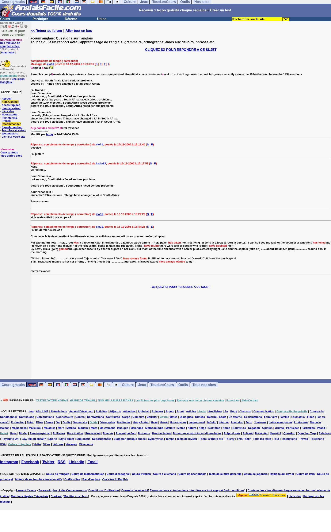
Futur (30, 422)
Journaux (260, 422)
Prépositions (232, 433)
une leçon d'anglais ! (12, 80)
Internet (224, 422)
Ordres (279, 427)
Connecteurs (64, 416)
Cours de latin (305, 473)
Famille (284, 416)
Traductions (289, 438)
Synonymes (155, 438)
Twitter (48, 462)
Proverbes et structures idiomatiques (197, 433)
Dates (173, 416)
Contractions (95, 416)
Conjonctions (45, 416)
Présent (248, 433)
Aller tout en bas (78, 30)
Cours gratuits (13, 385)
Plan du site (9, 117)
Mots (94, 427)
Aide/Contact (9, 101)
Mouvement (107, 427)
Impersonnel (197, 422)
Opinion (267, 427)
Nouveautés (9, 114)
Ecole (222, 416)
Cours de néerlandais (192, 473)
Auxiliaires (215, 411)
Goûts (66, 422)
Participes (292, 427)
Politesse (59, 433)
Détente (71, 19)
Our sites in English (115, 479)
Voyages (71, 444)
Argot (180, 411)
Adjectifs (115, 411)
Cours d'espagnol (118, 473)
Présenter (261, 433)
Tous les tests (262, 438)
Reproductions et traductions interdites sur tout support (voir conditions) (197, 490)
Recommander (11, 124)
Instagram (9, 462)
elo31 (50, 64)
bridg (49, 134)
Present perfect (126, 433)
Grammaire (80, 422)
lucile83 (101, 163)
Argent (170, 411)
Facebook (30, 462)
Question (289, 433)
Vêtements (86, 444)
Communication (264, 411)
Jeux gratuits (9, 152)
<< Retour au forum (46, 30)
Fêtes (39, 422)
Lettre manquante (280, 422)
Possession (92, 433)
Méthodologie (154, 427)
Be (226, 411)
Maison (4, 427)
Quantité (275, 433)
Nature (191, 427)
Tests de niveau (186, 438)
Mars (61, 427)
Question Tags (307, 433)
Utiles (101, 19)
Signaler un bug (12, 127)
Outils (183, 385)
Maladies (49, 427)
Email (92, 462)
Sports (52, 438)
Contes (80, 416)
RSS (61, 462)
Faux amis (298, 416)
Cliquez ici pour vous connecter (13, 32)
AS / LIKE (42, 411)
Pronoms (144, 433)
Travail (303, 438)
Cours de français (57, 473)
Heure (164, 422)
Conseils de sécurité (134, 490)
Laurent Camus (26, 490)
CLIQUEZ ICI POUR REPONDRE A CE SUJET (180, 49)
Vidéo (37, 444)
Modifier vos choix (76, 496)
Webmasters (10, 133)
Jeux (142, 385)
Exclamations (253, 416)
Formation (17, 422)
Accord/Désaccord (81, 411)
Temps (170, 438)
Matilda (71, 427)
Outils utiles (72, 479)
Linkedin (76, 462)
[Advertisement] (181, 333)
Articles (191, 411)
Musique (122, 427)
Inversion (237, 422)
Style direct (66, 438)
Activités (101, 411)
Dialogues (186, 416)
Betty (233, 411)
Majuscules (19, 427)
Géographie (107, 422)
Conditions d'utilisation (103, 490)
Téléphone (317, 438)
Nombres (214, 427)
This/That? (244, 438)
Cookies (56, 496)
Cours (5, 19)
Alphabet (144, 411)
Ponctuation (75, 433)
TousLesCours (162, 385)
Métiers (170, 427)
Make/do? (35, 427)
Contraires (113, 416)
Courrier (152, 416)
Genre (49, 422)
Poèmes (108, 433)
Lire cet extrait (11, 108)
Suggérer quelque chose (130, 438)
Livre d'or (8, 111)
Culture (128, 385)
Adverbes (129, 411)
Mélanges (136, 427)
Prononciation (161, 433)
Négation (254, 427)
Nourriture (239, 427)
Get (58, 422)
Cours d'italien (141, 473)
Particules (308, 427)
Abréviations (58, 411)
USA (3, 444)
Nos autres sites (11, 155)
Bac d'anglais (91, 479)
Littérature (301, 422)
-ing (31, 411)
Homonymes (178, 422)
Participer (40, 19)
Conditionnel (8, 416)
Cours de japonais (256, 473)
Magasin (315, 422)
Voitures (58, 444)
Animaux (157, 411)
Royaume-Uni (10, 438)
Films (310, 416)
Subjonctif (83, 438)
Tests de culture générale (225, 473)
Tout (276, 438)
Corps (126, 416)
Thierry (230, 438)
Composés (317, 411)
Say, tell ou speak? (34, 438)
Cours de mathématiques (87, 473)
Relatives (325, 433)
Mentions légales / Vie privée (29, 496)
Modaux (83, 427)
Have (154, 422)
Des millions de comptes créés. (11, 43)
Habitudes (123, 422)
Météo (181, 427)
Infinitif (211, 422)
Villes (46, 444)
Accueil (6, 98)
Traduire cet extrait (14, 130)
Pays (13, 433)
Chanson (245, 411)
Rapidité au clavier (282, 473)
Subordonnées (101, 438)
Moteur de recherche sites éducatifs (38, 479)
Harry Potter (141, 422)
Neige (202, 427)
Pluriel (23, 433)
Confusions (26, 416)
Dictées (200, 416)
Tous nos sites (204, 385)
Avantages (8, 52)
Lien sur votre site (13, 136)
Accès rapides (10, 105)
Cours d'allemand (164, 473)
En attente (235, 416)
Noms (226, 427)
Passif (321, 427)
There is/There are (211, 438)
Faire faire (270, 416)
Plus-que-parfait (40, 433)
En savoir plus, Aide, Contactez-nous (62, 490)
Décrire (212, 416)
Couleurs (138, 416)
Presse (6, 120)
